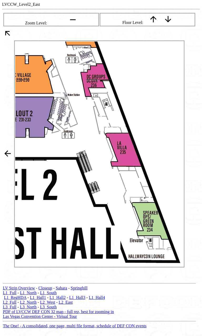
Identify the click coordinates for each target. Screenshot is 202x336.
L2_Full (10, 302)
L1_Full (10, 293)
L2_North (28, 302)
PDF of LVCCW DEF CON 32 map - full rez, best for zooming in (58, 311)
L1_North (28, 293)
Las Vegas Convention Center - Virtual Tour (40, 316)
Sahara (61, 288)
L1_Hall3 (77, 297)
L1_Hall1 (38, 297)
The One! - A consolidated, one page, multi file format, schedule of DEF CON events (75, 326)
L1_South (48, 293)
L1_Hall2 (57, 297)
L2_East (66, 302)
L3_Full (10, 307)
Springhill (79, 288)
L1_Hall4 (97, 297)
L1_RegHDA (15, 297)
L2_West (47, 302)
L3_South (48, 307)
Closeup (45, 288)
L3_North (28, 307)
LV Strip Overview (19, 288)
